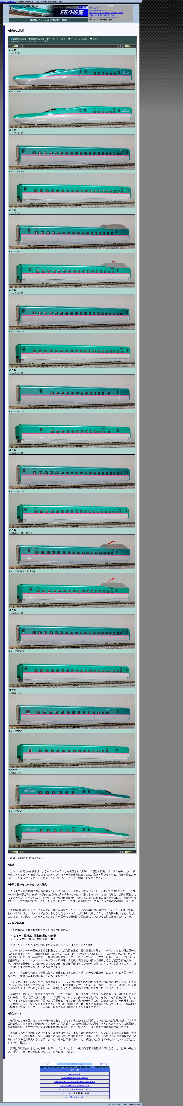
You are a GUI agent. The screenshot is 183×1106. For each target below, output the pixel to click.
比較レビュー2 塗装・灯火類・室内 (101, 15)
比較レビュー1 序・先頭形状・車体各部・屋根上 (106, 13)
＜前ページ (44, 1064)
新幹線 (21, 1)
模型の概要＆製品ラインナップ (100, 10)
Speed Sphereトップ (8, 1)
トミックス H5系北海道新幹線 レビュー (75, 1097)
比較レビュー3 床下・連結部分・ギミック (103, 17)
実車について (93, 8)
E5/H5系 (29, 1)
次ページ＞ (105, 1064)
